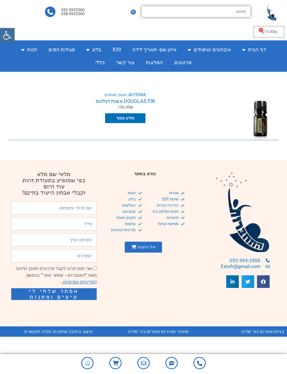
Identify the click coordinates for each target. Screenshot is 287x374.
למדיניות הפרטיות (79, 282)
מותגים (110, 94)
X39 (116, 49)
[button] (7, 35)
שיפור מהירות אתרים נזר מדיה (158, 331)
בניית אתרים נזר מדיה (262, 331)
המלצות (154, 62)
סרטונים (183, 62)
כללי (100, 62)
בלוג (93, 49)
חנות (29, 49)
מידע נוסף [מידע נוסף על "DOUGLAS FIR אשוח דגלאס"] (125, 118)
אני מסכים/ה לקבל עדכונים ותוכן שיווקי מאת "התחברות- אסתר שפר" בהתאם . (56, 275)
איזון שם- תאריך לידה (154, 49)
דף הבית (254, 49)
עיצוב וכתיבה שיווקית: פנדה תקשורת (58, 331)
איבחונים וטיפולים (209, 49)
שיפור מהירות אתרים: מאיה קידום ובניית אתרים (57, 310)
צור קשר (125, 62)
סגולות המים (61, 49)
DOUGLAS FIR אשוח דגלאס (125, 101)
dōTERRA (137, 94)
